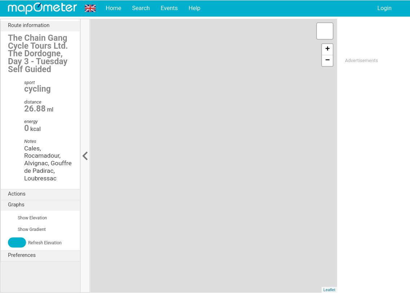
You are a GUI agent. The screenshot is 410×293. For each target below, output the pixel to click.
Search (141, 8)
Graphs (44, 205)
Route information (44, 25)
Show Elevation (27, 217)
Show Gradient (27, 229)
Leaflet (329, 290)
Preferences (44, 255)
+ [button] (327, 49)
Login (385, 8)
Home (113, 8)
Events (169, 8)
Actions (44, 194)
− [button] (327, 60)
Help (194, 8)
